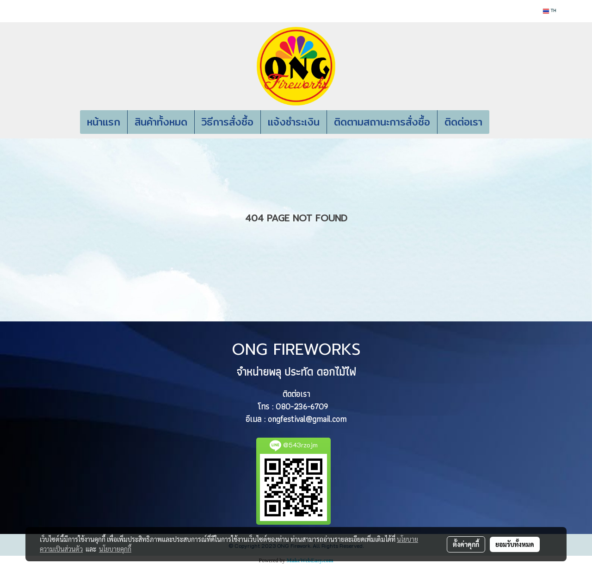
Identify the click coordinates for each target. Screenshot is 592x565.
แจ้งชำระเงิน (294, 122)
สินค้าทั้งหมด (161, 122)
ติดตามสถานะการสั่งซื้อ (382, 122)
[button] (503, 122)
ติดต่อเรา (463, 122)
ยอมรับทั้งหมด (514, 544)
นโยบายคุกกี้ (115, 549)
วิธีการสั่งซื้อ (227, 122)
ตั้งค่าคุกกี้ (466, 544)
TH (549, 11)
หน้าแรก (103, 122)
